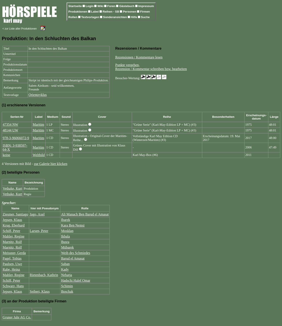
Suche (145, 17)
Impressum (146, 6)
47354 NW (10, 124)
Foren (111, 6)
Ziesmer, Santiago (15, 214)
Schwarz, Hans (13, 286)
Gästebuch (127, 6)
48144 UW (10, 130)
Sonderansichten (115, 17)
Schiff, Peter (11, 231)
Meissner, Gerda (14, 253)
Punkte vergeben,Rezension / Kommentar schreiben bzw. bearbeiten (151, 67)
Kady (65, 269)
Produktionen (78, 11)
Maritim (38, 124)
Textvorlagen (90, 17)
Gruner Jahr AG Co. (17, 317)
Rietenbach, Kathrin (44, 275)
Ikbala (65, 236)
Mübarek (67, 247)
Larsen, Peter (39, 231)
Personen (130, 11)
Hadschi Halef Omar (75, 280)
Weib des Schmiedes (75, 253)
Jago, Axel (37, 214)
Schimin (67, 286)
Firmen (145, 11)
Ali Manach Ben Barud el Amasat (85, 214)
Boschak (67, 291)
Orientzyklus (37, 95)
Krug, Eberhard (14, 225)
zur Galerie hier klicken (50, 164)
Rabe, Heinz (11, 269)
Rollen (73, 17)
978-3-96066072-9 (16, 138)
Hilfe (134, 17)
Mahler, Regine (13, 236)
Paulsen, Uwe (12, 264)
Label (95, 11)
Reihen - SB (111, 11)
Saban (65, 264)
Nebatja (66, 275)
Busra (65, 242)
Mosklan (67, 231)
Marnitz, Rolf (12, 242)
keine (6, 155)
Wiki (100, 6)
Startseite (75, 6)
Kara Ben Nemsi (73, 225)
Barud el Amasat (73, 258)
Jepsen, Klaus (12, 220)
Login (89, 6)
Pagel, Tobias (12, 258)
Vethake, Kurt (12, 188)
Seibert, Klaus (40, 291)
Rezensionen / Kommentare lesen (139, 57)
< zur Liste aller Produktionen (19, 28)
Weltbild (39, 155)
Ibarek (65, 220)
